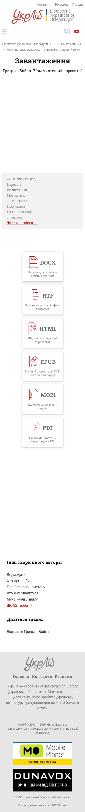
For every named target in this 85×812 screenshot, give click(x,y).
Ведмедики (16, 575)
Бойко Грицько (71, 44)
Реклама (61, 4)
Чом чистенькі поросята (23, 49)
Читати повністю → (22, 223)
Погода (77, 4)
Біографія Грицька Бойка (28, 632)
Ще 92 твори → (19, 605)
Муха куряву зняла (22, 599)
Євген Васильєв (57, 724)
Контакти (44, 4)
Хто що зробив (19, 581)
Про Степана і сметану (26, 587)
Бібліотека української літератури (25, 44)
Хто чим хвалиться (23, 593)
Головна (21, 676)
